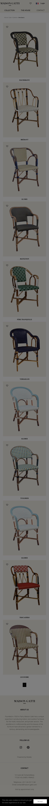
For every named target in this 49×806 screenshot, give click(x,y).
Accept (40, 801)
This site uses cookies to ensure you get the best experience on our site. (17, 801)
